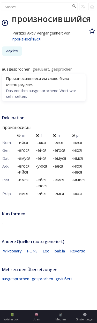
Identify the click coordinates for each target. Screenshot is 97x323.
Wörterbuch (12, 317)
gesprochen (42, 278)
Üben (36, 317)
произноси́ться (26, 39)
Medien (60, 317)
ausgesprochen (15, 278)
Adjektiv (12, 51)
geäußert (64, 278)
